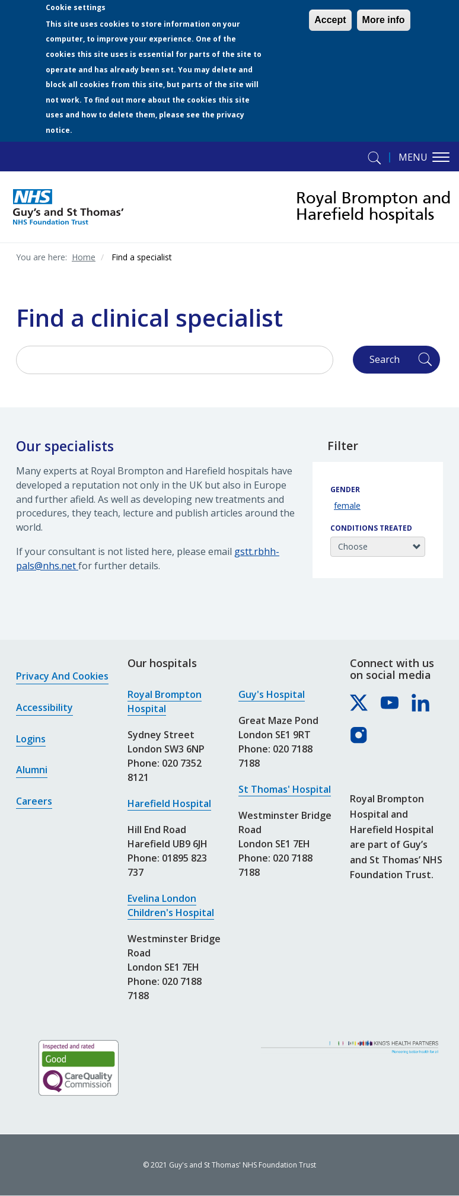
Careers (34, 801)
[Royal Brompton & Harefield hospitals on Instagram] (359, 736)
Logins (31, 738)
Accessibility (44, 707)
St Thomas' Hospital (284, 789)
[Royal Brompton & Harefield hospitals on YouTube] (390, 703)
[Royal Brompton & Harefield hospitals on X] (359, 703)
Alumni (31, 769)
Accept (330, 20)
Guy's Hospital (271, 694)
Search (384, 359)
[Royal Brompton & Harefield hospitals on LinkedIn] (421, 703)
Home (83, 257)
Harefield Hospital (169, 803)
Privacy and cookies (62, 675)
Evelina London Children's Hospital (171, 905)
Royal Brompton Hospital (165, 701)
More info (383, 20)
